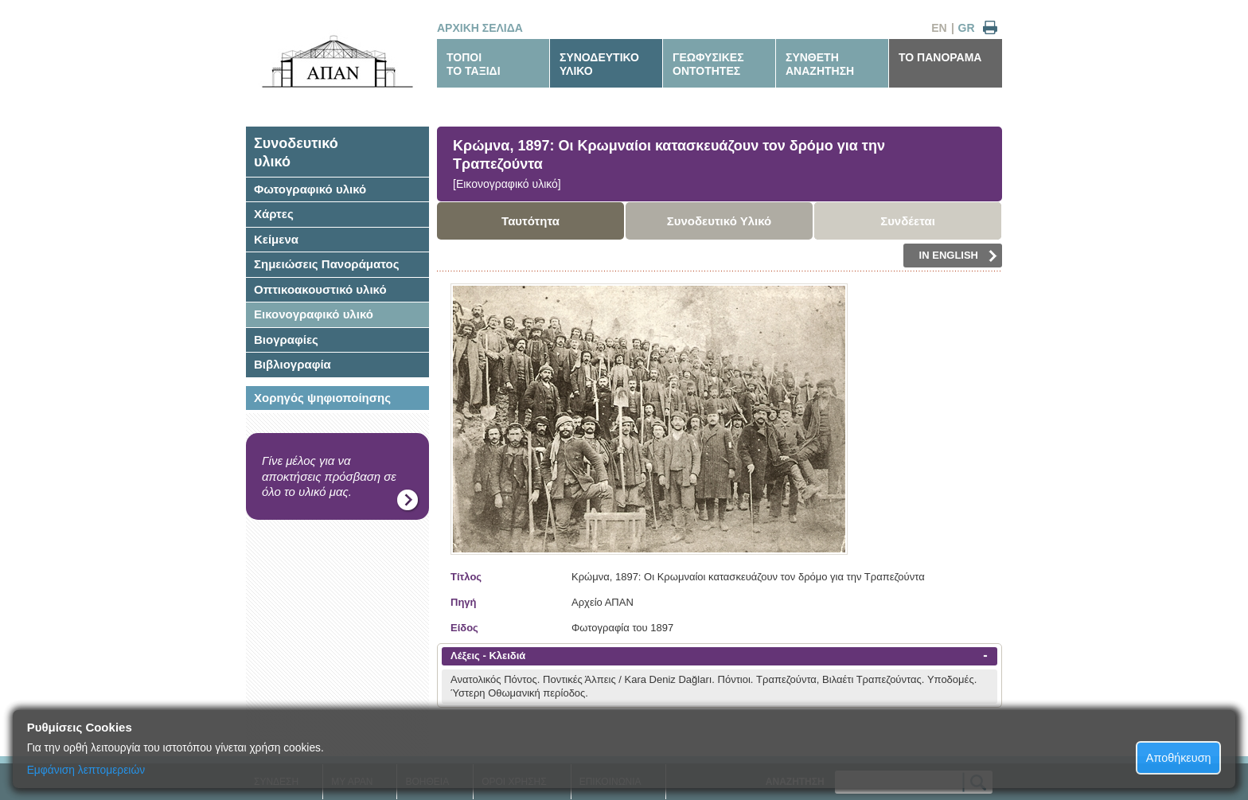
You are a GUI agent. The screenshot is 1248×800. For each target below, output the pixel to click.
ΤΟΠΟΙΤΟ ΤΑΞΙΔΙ (474, 64)
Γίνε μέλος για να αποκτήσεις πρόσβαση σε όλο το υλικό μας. (329, 476)
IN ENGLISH (958, 255)
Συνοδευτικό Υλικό (719, 221)
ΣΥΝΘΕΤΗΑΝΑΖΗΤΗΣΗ (820, 64)
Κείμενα (276, 239)
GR (966, 27)
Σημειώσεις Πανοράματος (327, 264)
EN (938, 27)
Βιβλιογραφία (292, 364)
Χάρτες (274, 213)
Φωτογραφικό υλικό (310, 189)
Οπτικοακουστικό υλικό (320, 289)
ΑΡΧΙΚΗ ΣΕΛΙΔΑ (480, 27)
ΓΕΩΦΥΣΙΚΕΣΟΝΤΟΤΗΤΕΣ (708, 64)
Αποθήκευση (1178, 757)
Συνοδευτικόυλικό (296, 152)
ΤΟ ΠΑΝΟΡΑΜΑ (940, 57)
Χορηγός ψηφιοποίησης (322, 397)
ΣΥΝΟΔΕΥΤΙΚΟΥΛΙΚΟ (599, 64)
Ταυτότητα (530, 221)
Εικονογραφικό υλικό (313, 314)
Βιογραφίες (286, 339)
